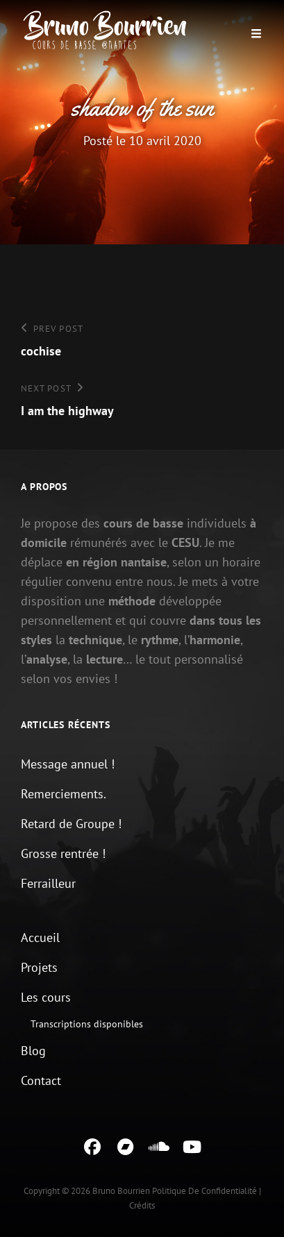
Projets (39, 967)
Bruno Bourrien (121, 1191)
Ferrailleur (48, 883)
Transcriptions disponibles (87, 1024)
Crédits (142, 1205)
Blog (33, 1051)
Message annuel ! (68, 764)
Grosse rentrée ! (63, 853)
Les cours (46, 997)
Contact (41, 1080)
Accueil (40, 937)
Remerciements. (63, 794)
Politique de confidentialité (204, 1191)
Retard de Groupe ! (71, 824)
